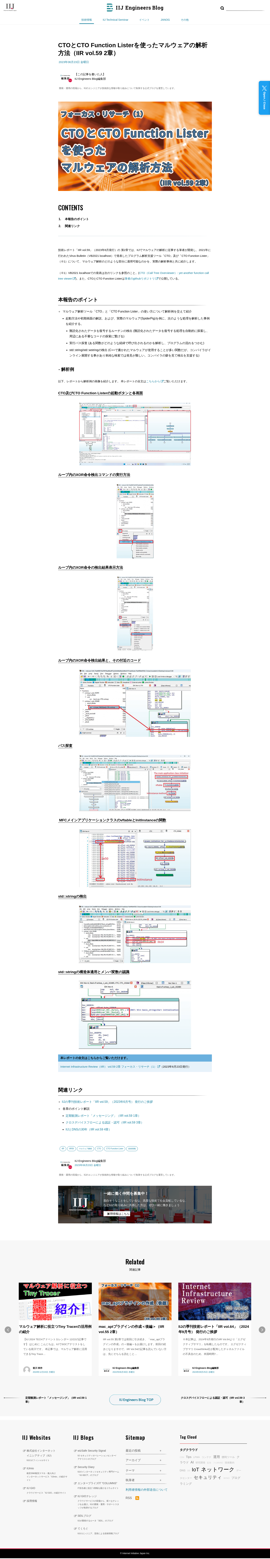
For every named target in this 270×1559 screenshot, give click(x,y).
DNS (182, 1466)
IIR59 (71, 1149)
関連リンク (72, 226)
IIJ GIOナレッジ (99, 1502)
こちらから (153, 381)
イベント (144, 19)
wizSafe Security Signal (99, 1451)
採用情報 (33, 1496)
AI (192, 1458)
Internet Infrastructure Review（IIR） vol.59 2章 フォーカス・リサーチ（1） (108, 1066)
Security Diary (99, 1467)
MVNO (227, 1474)
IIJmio (47, 1470)
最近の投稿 (133, 1446)
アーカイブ (133, 1456)
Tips (188, 1452)
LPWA (196, 1453)
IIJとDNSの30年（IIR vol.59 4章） (89, 1129)
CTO (99, 1149)
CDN (182, 1453)
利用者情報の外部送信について (147, 1485)
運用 (216, 1453)
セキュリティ (208, 1473)
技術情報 (86, 19)
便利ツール (228, 1452)
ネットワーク (218, 1465)
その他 (185, 19)
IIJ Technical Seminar (115, 19)
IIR (63, 1149)
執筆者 (130, 1476)
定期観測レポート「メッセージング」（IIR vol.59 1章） (103, 1115)
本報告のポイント (77, 219)
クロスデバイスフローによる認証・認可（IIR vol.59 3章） (105, 1122)
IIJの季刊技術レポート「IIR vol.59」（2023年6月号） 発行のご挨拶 (107, 1101)
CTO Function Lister (114, 1149)
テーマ (130, 1466)
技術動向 (230, 1458)
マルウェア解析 (85, 1149)
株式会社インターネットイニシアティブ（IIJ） (47, 1451)
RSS (132, 1494)
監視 (209, 1458)
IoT (195, 1465)
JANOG (165, 19)
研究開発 (200, 1458)
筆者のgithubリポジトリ (140, 278)
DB (188, 1466)
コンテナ (206, 1453)
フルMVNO (218, 1458)
